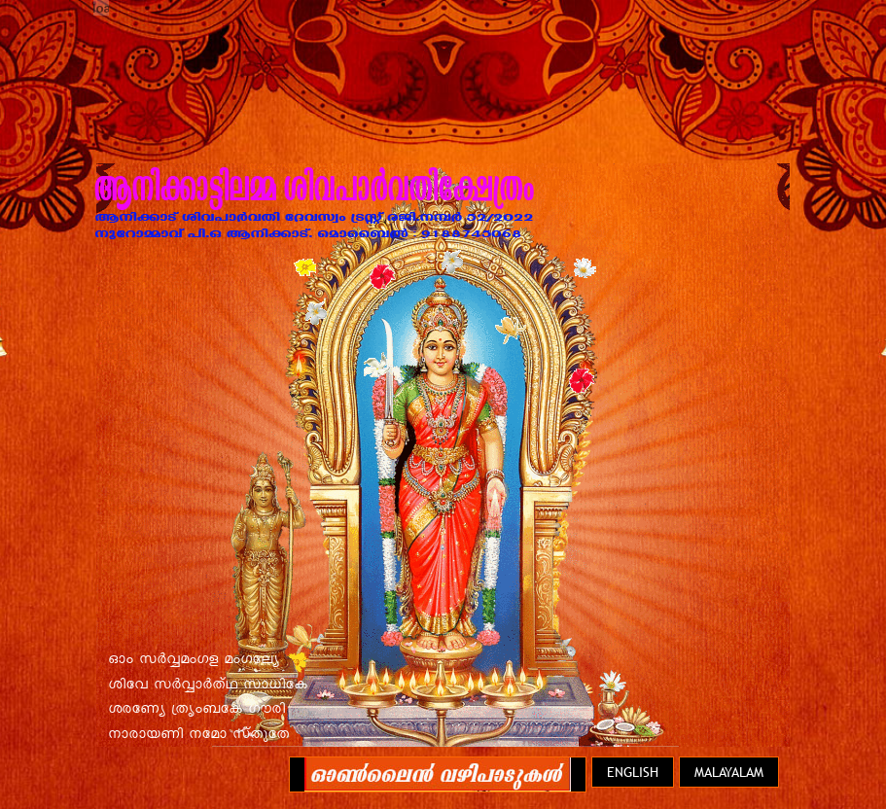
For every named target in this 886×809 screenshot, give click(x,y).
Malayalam (728, 772)
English (632, 772)
